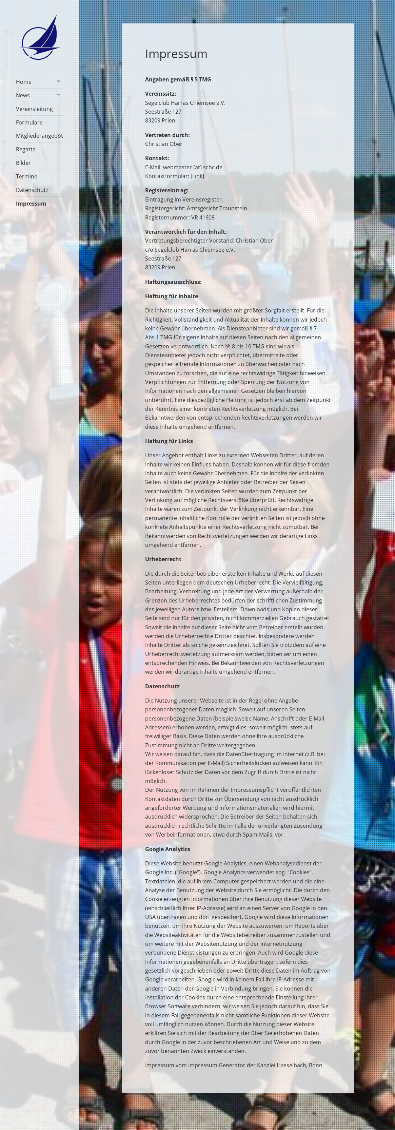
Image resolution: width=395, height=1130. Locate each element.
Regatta (26, 149)
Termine (26, 176)
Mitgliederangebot (39, 135)
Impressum (31, 203)
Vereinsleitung (34, 109)
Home (24, 81)
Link (197, 176)
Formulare (29, 122)
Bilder (23, 163)
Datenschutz (32, 190)
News (23, 95)
